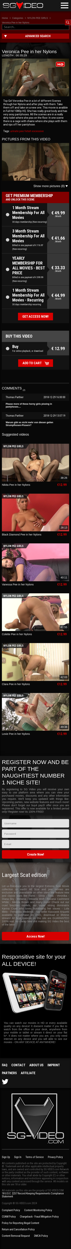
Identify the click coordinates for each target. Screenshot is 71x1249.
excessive (37, 131)
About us (36, 1065)
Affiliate (28, 1073)
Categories (17, 18)
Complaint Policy (11, 1210)
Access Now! (36, 936)
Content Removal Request (16, 1235)
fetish (27, 131)
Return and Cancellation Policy (18, 1229)
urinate (14, 131)
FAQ (4, 1065)
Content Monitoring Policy (38, 1210)
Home (5, 18)
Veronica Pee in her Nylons (15, 22)
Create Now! (35, 854)
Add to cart (32, 363)
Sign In (17, 1157)
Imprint (54, 1065)
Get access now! (35, 316)
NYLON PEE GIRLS (37, 18)
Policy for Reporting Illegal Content (20, 1223)
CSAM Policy (9, 1216)
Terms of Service (35, 1157)
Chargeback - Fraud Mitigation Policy (39, 1216)
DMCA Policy (41, 1235)
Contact (18, 1065)
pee (21, 131)
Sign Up (6, 1157)
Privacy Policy (55, 1157)
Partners (9, 1073)
